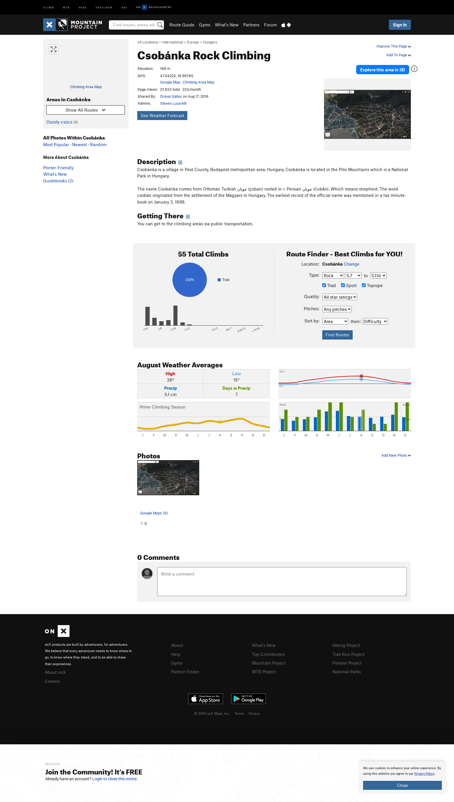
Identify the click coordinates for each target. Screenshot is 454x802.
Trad (329, 284)
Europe (193, 42)
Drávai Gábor (171, 96)
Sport (349, 284)
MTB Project (264, 669)
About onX (55, 670)
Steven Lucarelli (173, 103)
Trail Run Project (348, 652)
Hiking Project (346, 644)
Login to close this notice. (115, 778)
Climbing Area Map (86, 86)
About (177, 644)
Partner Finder (185, 669)
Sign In (400, 24)
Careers (52, 679)
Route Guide (181, 24)
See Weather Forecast (162, 115)
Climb (48, 7)
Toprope (372, 284)
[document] (402, 777)
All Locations (147, 42)
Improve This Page (393, 46)
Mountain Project (268, 661)
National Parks (346, 669)
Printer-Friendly (58, 167)
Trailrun (104, 7)
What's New (227, 24)
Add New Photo (396, 453)
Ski (124, 7)
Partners (251, 24)
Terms (239, 711)
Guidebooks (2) (58, 180)
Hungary (210, 42)
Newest (79, 144)
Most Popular (56, 144)
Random (98, 144)
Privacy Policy (424, 774)
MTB (66, 7)
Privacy (254, 711)
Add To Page (398, 54)
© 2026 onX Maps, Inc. (212, 711)
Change (351, 262)
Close (402, 785)
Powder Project (347, 661)
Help (175, 652)
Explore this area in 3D (384, 69)
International (172, 42)
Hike (83, 7)
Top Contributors (268, 652)
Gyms (204, 24)
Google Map (170, 82)
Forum (270, 24)
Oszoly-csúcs (59, 121)
